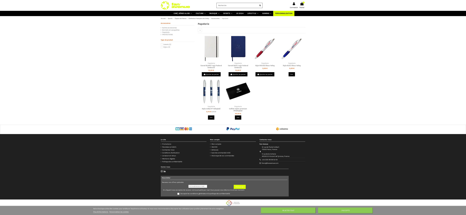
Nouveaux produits (169, 147)
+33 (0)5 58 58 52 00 (270, 160)
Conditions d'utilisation (171, 153)
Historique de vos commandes (222, 156)
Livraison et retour (169, 156)
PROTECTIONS (167, 35)
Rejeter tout (288, 210)
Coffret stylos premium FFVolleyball (238, 110)
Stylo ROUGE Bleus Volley (265, 66)
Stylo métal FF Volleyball (211, 109)
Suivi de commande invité (220, 153)
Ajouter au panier (211, 74)
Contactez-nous (168, 150)
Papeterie (165, 32)
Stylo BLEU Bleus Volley (292, 66)
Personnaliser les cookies (119, 212)
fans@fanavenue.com (270, 163)
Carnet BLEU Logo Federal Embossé (238, 67)
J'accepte (345, 210)
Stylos (166, 47)
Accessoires (165, 23)
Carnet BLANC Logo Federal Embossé (211, 67)
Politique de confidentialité (172, 162)
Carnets (167, 44)
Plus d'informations (100, 212)
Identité (214, 147)
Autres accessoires (169, 28)
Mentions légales (168, 159)
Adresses (214, 150)
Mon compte (216, 144)
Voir (291, 74)
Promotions (166, 144)
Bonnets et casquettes (171, 30)
